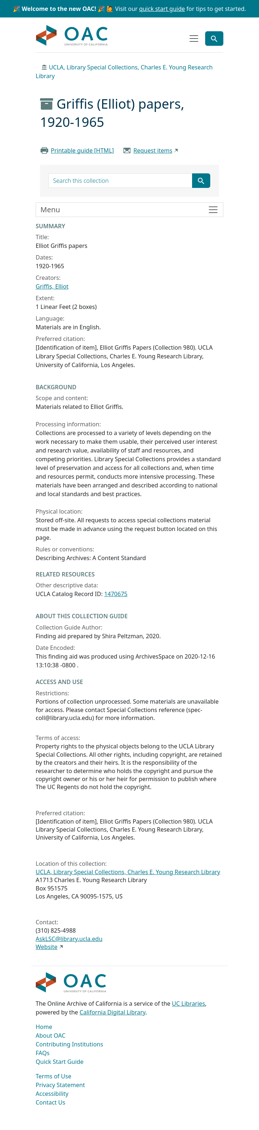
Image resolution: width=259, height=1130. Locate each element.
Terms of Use (53, 1076)
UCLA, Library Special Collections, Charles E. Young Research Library (128, 872)
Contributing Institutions (69, 1044)
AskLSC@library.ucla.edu (69, 939)
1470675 (115, 594)
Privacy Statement (60, 1085)
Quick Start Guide (60, 1062)
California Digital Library (113, 1012)
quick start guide (162, 9)
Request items (153, 150)
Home (44, 1027)
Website (46, 947)
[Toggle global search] (214, 38)
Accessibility (52, 1094)
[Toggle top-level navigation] (194, 38)
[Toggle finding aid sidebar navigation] (129, 209)
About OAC (50, 1035)
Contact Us (50, 1102)
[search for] (120, 180)
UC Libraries (188, 1004)
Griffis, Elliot (52, 286)
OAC (72, 36)
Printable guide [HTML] (82, 150)
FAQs (42, 1053)
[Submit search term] (201, 180)
